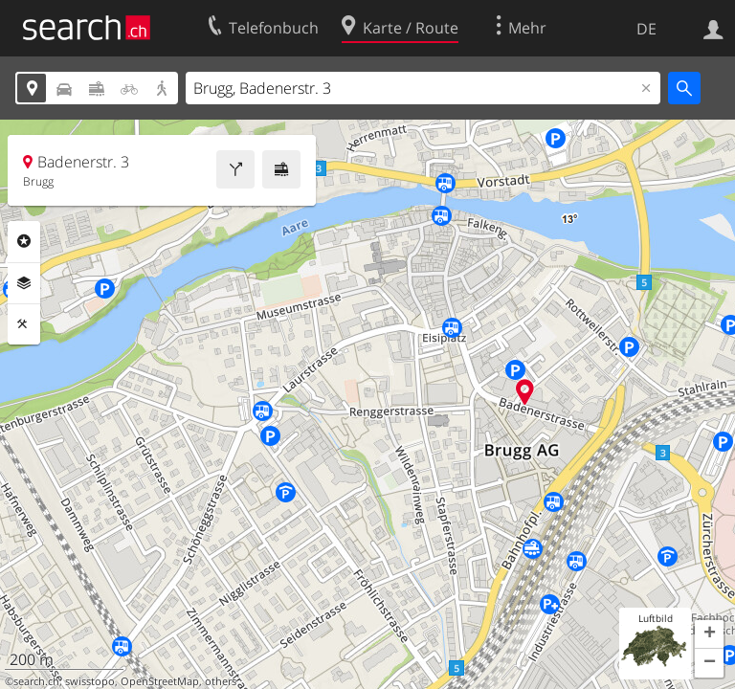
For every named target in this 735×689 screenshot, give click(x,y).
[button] (709, 634)
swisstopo (90, 681)
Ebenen (24, 283)
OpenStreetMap (160, 681)
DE (646, 28)
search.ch (36, 681)
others (220, 681)
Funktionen (24, 324)
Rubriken (24, 241)
